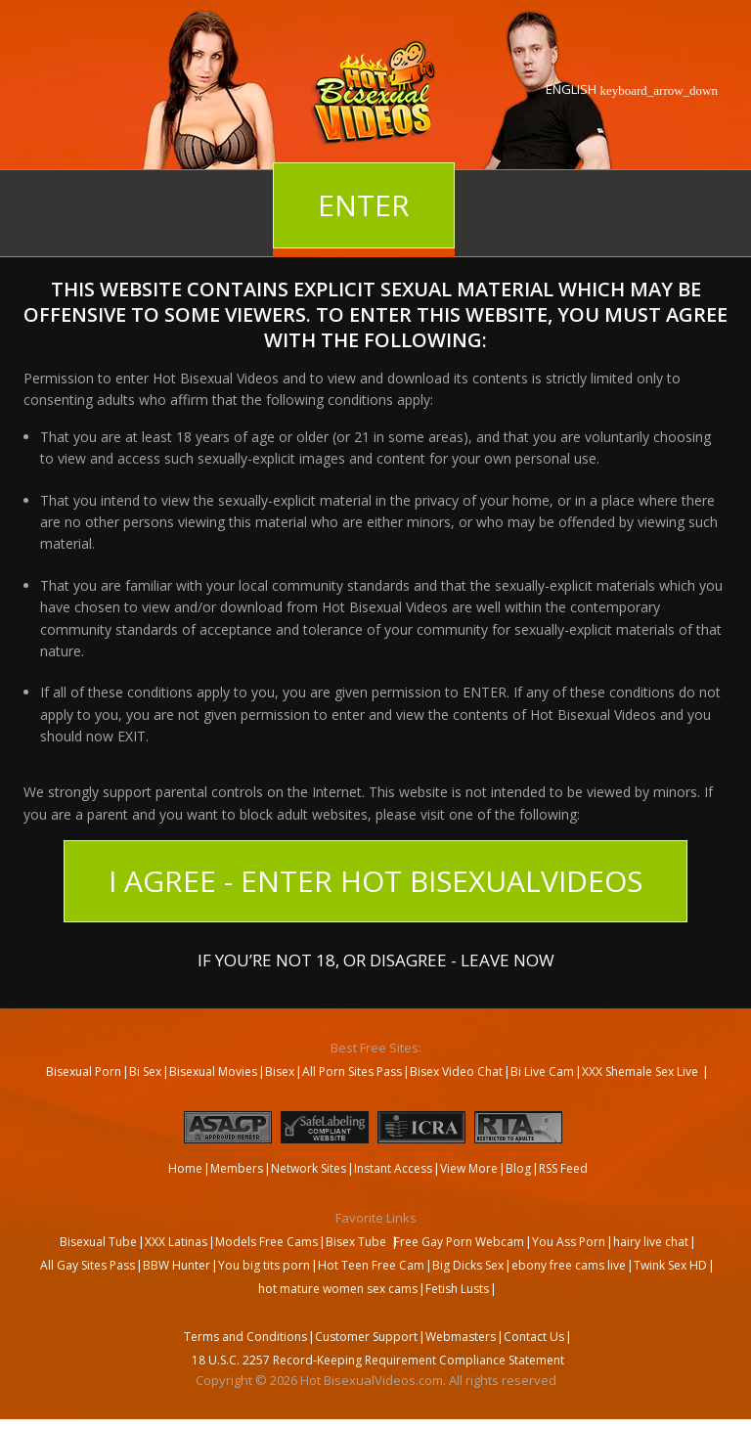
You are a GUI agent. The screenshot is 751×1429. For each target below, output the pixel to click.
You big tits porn (264, 1265)
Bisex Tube (356, 1241)
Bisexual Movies (213, 1071)
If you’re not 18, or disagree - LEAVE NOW (376, 958)
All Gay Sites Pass (87, 1265)
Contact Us (534, 1336)
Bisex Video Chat (456, 1071)
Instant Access (393, 1168)
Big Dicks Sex (468, 1265)
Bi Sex (145, 1071)
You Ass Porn (568, 1241)
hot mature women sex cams (338, 1288)
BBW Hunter (176, 1265)
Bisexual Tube (98, 1241)
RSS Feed (563, 1168)
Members (236, 1168)
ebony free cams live (568, 1265)
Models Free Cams (266, 1241)
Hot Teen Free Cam (371, 1265)
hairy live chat (650, 1241)
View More (469, 1168)
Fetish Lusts (457, 1288)
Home (185, 1168)
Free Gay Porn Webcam (459, 1241)
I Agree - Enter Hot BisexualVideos (375, 881)
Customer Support (366, 1336)
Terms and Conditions (245, 1336)
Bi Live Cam (542, 1071)
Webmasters (460, 1336)
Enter (364, 205)
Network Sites (308, 1168)
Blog (518, 1168)
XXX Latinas (176, 1241)
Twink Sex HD (670, 1265)
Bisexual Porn (83, 1071)
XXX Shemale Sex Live (641, 1071)
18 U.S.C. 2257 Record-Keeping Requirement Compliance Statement (378, 1360)
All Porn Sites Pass (352, 1071)
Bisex (279, 1071)
